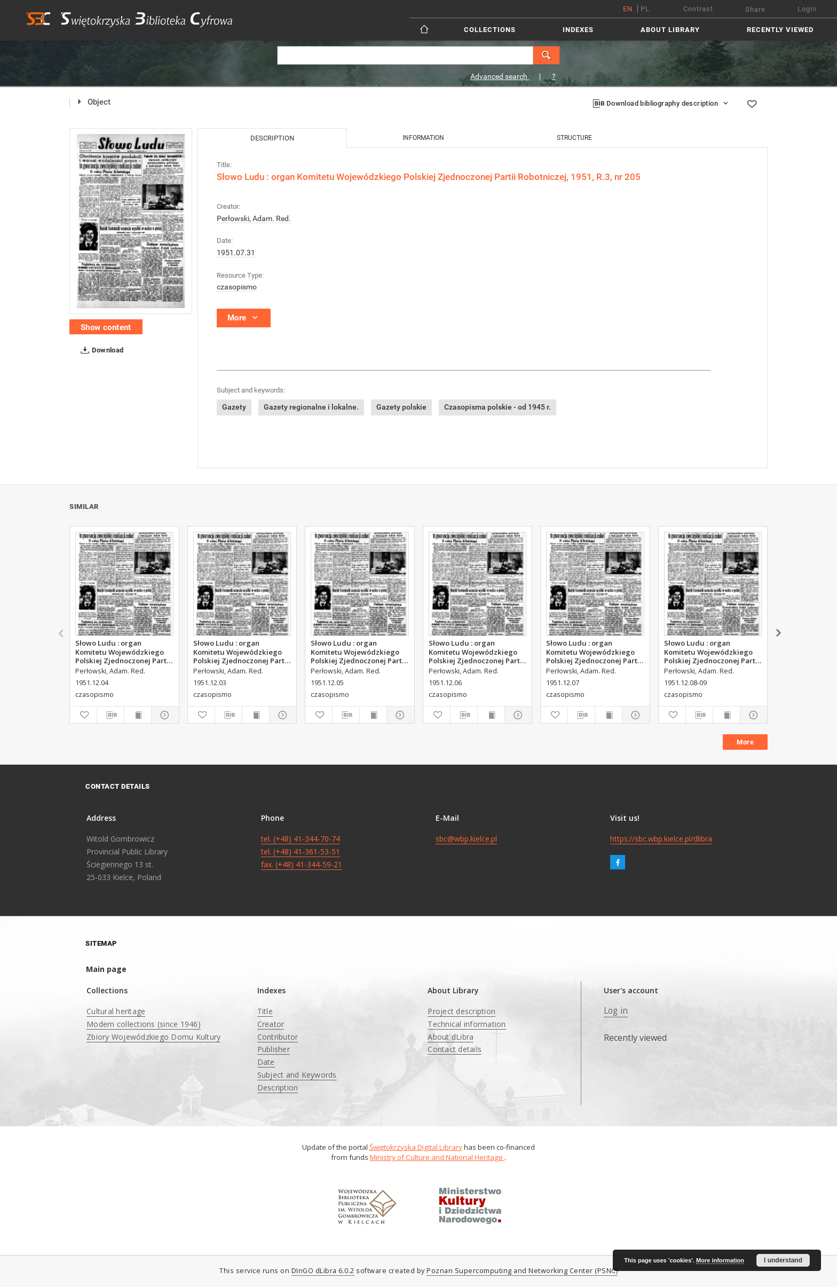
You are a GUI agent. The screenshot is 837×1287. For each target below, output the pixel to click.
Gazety (234, 407)
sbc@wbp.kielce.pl (466, 839)
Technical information (467, 1024)
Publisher (273, 1049)
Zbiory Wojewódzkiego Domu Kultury (153, 1037)
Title (265, 1011)
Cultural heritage (115, 1011)
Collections (490, 30)
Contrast (698, 9)
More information (720, 1260)
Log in (616, 1010)
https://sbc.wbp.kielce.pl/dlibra (661, 839)
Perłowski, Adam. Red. (254, 218)
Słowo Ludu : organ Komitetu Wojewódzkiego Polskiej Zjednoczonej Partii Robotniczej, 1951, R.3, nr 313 (123, 651)
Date (266, 1062)
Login (807, 9)
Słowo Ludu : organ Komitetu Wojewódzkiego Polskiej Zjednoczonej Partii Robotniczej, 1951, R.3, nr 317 (712, 651)
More (745, 742)
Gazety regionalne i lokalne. (311, 407)
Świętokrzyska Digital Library (415, 1147)
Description (277, 1087)
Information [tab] (423, 138)
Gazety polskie (401, 407)
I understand (783, 1260)
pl (645, 9)
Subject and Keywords (297, 1075)
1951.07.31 (236, 252)
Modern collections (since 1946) (143, 1024)
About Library (670, 30)
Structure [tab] (574, 138)
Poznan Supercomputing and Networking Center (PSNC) (522, 1270)
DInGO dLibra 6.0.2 (322, 1270)
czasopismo (237, 286)
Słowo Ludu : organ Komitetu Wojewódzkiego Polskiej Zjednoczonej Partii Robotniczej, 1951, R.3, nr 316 (594, 651)
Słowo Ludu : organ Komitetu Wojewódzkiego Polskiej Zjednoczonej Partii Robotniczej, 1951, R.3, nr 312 (241, 651)
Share (755, 9)
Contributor (277, 1037)
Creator (271, 1024)
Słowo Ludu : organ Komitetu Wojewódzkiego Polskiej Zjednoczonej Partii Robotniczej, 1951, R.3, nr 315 (476, 651)
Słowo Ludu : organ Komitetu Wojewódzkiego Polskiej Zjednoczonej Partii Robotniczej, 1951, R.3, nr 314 (358, 651)
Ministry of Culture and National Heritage (437, 1157)
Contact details (454, 1049)
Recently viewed (780, 30)
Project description (461, 1011)
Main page (106, 969)
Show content (106, 327)
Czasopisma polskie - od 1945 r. (497, 407)
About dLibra (450, 1037)
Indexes (578, 30)
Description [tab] (272, 138)
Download (100, 350)
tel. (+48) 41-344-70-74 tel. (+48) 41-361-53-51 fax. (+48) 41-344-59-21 (301, 851)
